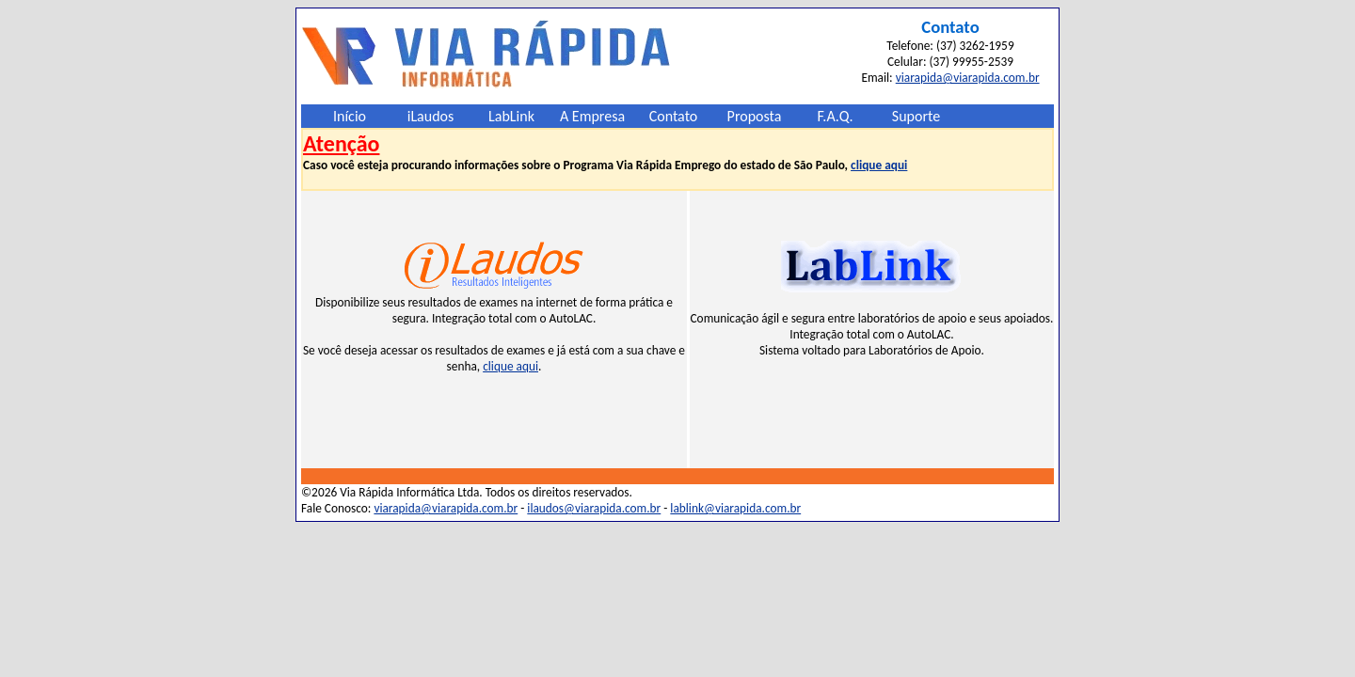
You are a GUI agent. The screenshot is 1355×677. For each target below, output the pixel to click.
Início (349, 116)
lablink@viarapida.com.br (735, 508)
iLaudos (430, 116)
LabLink (511, 116)
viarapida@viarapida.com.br (968, 78)
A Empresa (592, 116)
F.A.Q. (835, 116)
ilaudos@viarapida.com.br (594, 508)
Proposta (754, 116)
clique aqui (879, 165)
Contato (673, 116)
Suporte (916, 116)
